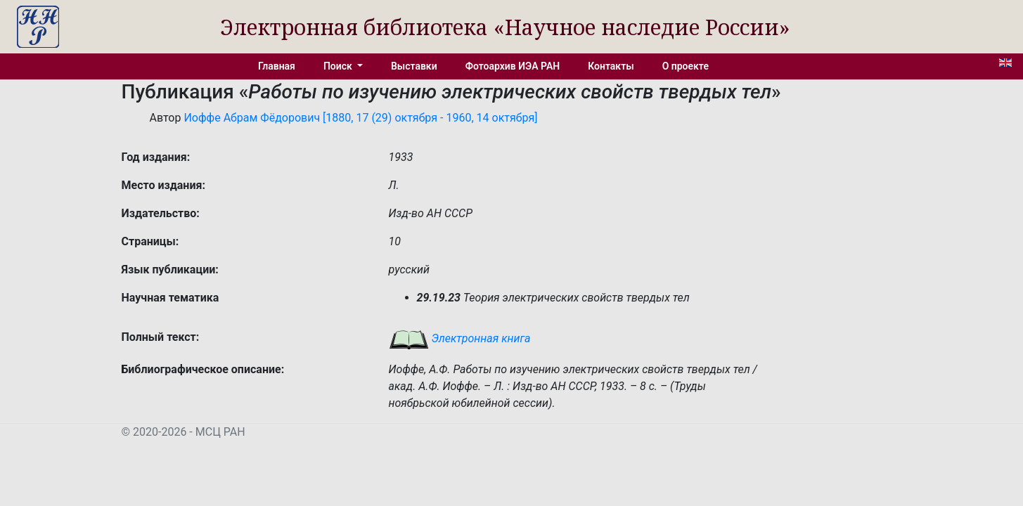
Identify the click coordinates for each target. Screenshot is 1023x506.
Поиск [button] (338, 66)
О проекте (685, 66)
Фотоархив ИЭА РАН (512, 66)
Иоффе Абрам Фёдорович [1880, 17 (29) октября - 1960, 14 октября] (360, 117)
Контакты (610, 66)
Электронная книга (460, 338)
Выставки (414, 66)
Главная (276, 66)
